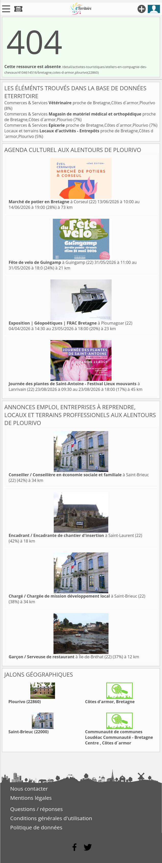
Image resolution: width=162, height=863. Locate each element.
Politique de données (36, 827)
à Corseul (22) (52, 201)
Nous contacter (29, 788)
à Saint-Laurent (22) (75, 535)
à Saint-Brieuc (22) (77, 596)
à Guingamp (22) (51, 262)
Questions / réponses (36, 809)
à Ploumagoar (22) (70, 323)
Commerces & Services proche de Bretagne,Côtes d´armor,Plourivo (79, 103)
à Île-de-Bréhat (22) (60, 657)
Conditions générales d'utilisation (51, 818)
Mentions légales (31, 797)
